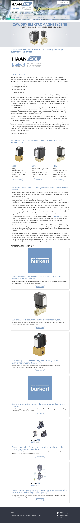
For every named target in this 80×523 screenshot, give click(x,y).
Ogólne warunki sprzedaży (30, 515)
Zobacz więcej (18, 179)
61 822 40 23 (17, 14)
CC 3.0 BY (30, 517)
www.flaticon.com (22, 517)
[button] (14, 34)
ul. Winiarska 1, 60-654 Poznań (62, 516)
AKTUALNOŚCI (41, 17)
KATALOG (16, 17)
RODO (40, 515)
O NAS (53, 17)
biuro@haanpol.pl (28, 14)
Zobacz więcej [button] (40, 286)
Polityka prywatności (16, 515)
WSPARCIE (28, 17)
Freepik (16, 517)
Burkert (28, 51)
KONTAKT (63, 17)
